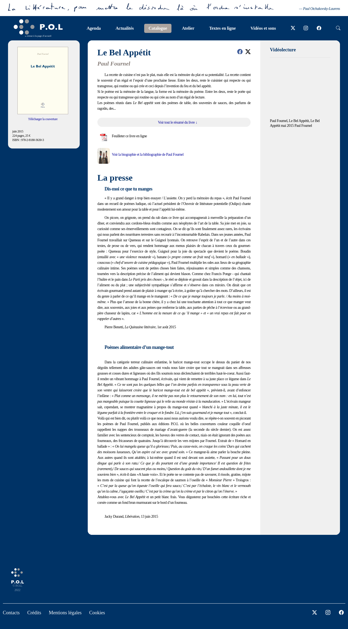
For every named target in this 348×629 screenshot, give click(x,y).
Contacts (11, 612)
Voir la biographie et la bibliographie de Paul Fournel (147, 155)
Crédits (34, 612)
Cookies (97, 612)
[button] (240, 51)
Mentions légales (65, 612)
